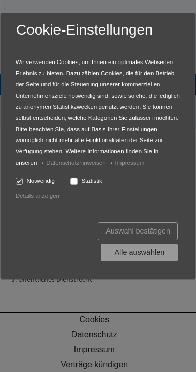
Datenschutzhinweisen (75, 163)
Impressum (129, 163)
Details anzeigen (37, 196)
